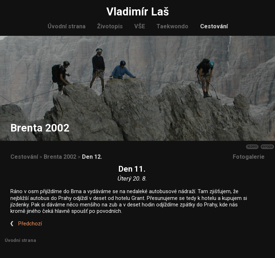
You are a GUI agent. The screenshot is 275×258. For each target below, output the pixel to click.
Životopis (110, 26)
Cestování (214, 26)
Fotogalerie (249, 156)
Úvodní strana (67, 26)
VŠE (139, 26)
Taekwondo (172, 26)
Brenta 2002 (60, 156)
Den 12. (92, 156)
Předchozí (30, 223)
